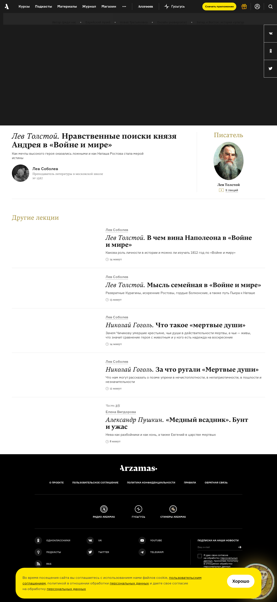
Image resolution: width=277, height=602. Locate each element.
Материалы (67, 6)
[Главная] (138, 468)
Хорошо (240, 581)
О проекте (56, 482)
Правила (190, 482)
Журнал (89, 6)
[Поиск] (270, 6)
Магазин (108, 6)
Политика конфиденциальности (151, 482)
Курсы (24, 6)
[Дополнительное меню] (124, 6)
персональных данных (129, 583)
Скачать (219, 6)
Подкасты (43, 6)
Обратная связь (216, 482)
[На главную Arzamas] (6, 6)
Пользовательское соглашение (95, 482)
